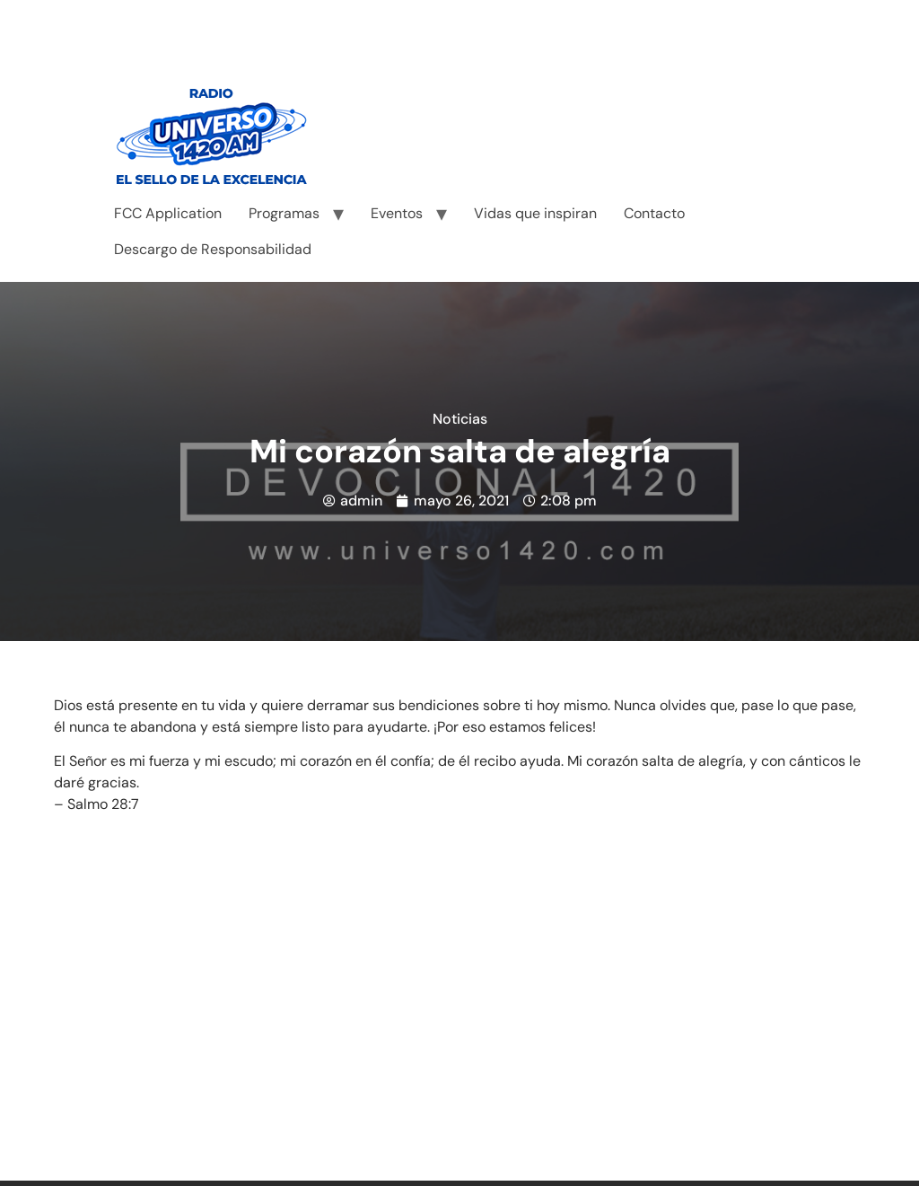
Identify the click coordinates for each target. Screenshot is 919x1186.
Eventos (397, 213)
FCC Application (168, 213)
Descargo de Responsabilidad (212, 249)
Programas (284, 213)
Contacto (654, 213)
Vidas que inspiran (535, 213)
